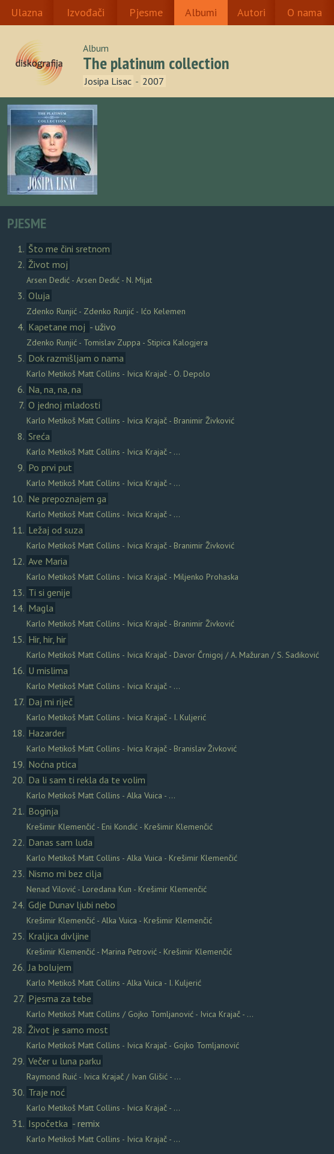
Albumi (201, 12)
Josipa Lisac (108, 81)
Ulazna (27, 12)
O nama (304, 12)
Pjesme (146, 12)
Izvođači (86, 12)
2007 (153, 81)
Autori (251, 12)
